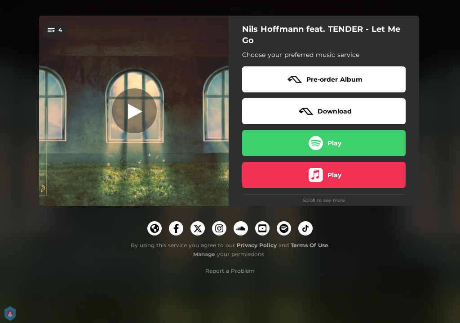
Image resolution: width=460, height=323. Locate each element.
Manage (204, 254)
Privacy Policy (257, 245)
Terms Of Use (309, 245)
